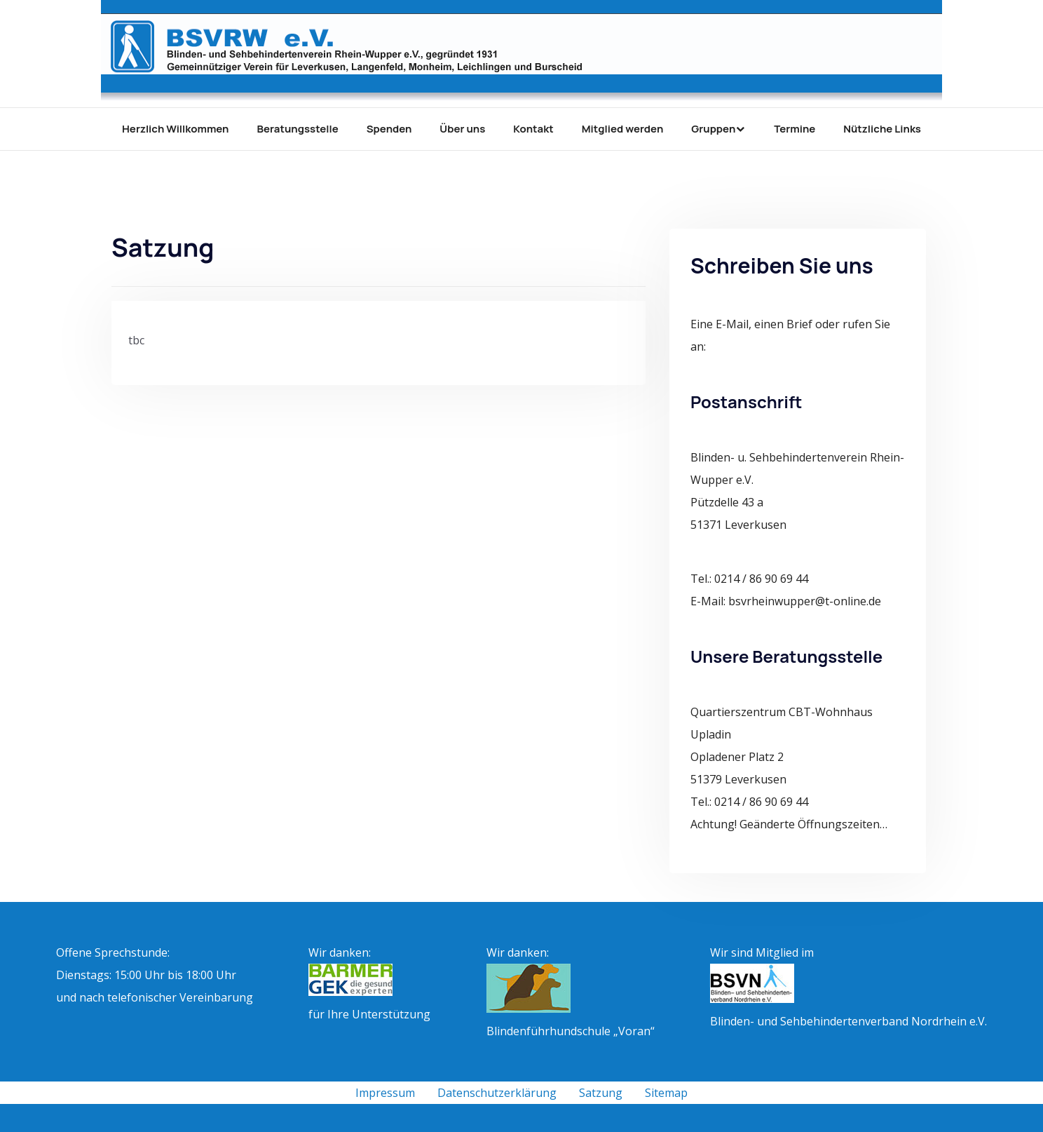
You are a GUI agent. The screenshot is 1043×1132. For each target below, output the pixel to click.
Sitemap (666, 1092)
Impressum (385, 1092)
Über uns (462, 128)
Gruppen (713, 128)
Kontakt (533, 128)
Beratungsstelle (298, 128)
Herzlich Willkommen (175, 128)
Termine (794, 128)
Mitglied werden (623, 128)
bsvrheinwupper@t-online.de (804, 601)
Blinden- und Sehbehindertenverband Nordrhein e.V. (848, 1021)
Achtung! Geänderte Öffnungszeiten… (788, 824)
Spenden (389, 128)
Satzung (600, 1092)
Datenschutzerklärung (497, 1092)
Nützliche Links (882, 128)
